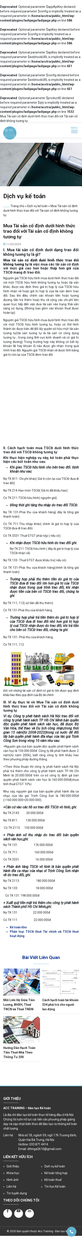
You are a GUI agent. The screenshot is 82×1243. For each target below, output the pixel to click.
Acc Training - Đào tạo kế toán (56, 1231)
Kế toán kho (18, 927)
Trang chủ (17, 206)
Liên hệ (11, 1186)
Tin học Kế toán (54, 1186)
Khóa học (13, 1173)
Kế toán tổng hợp (56, 1173)
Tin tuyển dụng (17, 1193)
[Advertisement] (41, 402)
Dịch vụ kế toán (37, 206)
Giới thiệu (13, 1166)
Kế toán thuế (52, 1180)
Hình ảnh (13, 1180)
